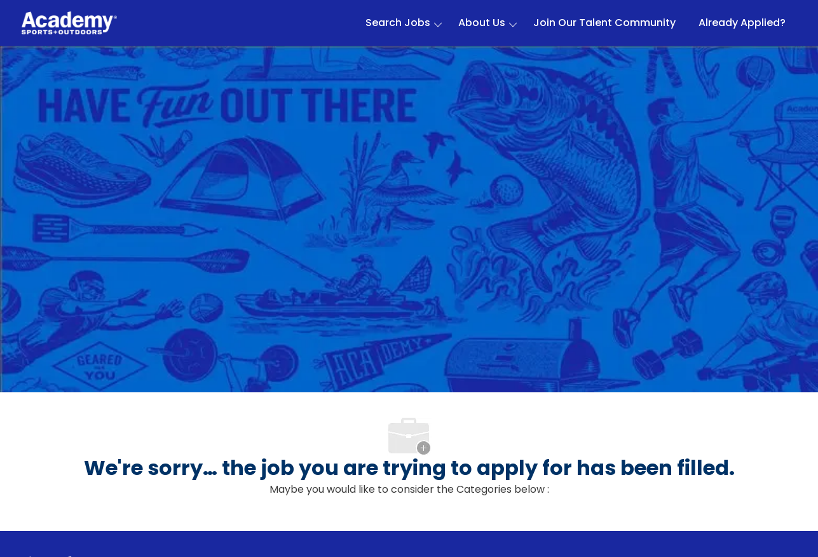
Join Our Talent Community (604, 23)
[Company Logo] (69, 23)
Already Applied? (742, 23)
